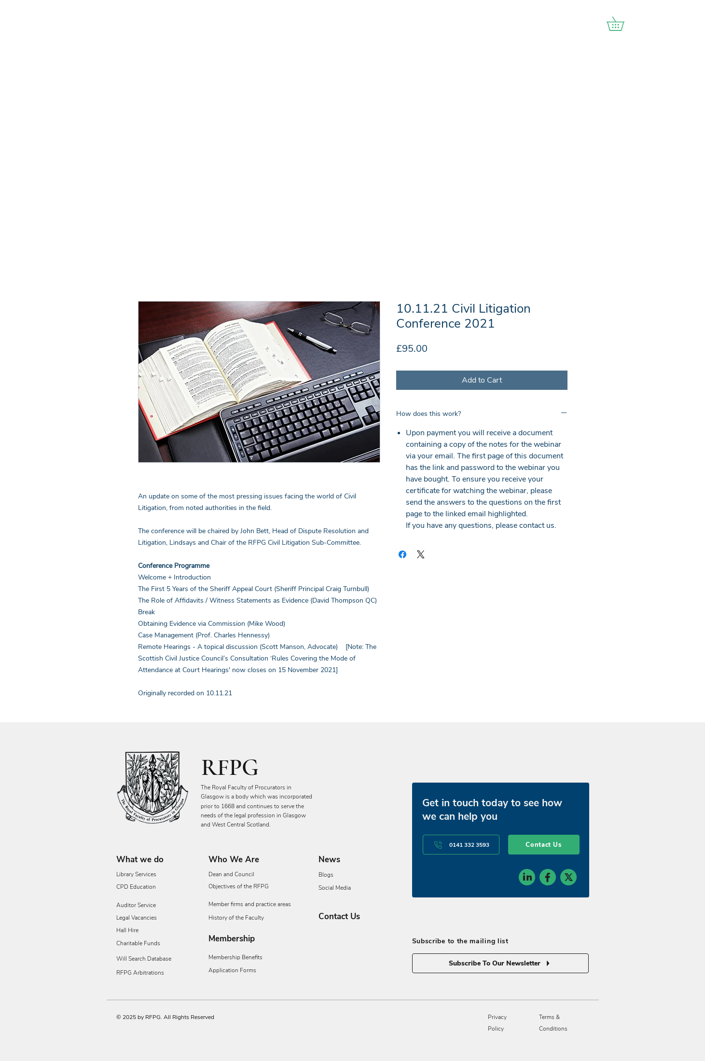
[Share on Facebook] (402, 554)
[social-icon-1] (527, 877)
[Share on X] (421, 554)
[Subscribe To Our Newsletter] (500, 963)
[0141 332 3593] (461, 844)
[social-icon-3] (568, 877)
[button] (622, 23)
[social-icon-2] (547, 877)
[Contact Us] (544, 844)
